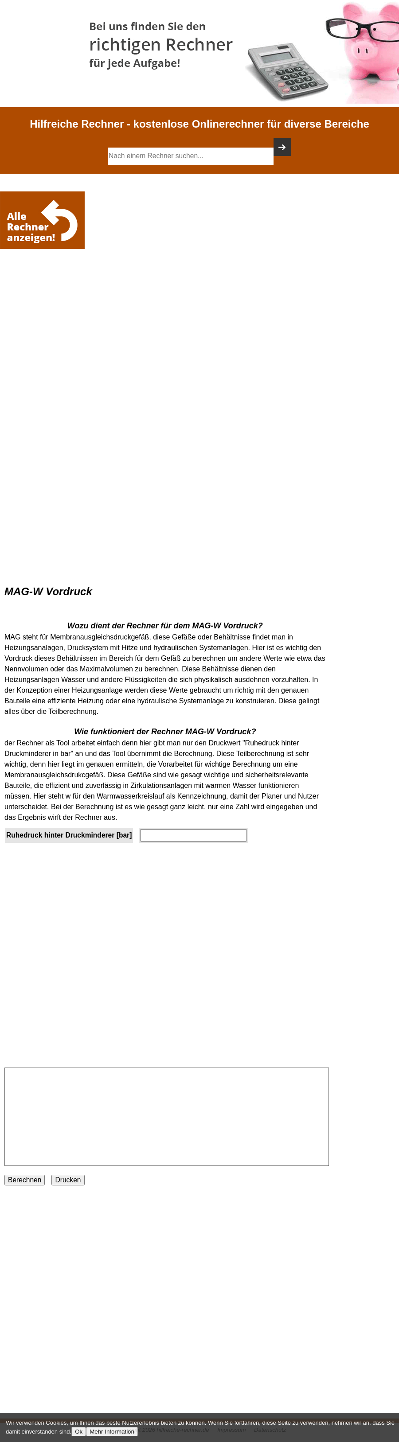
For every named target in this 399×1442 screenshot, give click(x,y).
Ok (78, 1431)
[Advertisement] (44, 278)
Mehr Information (112, 1431)
